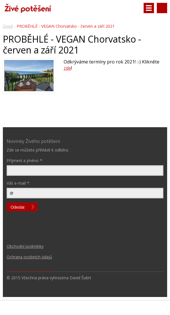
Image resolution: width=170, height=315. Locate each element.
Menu (149, 8)
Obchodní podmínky (25, 246)
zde (67, 68)
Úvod (8, 26)
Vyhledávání (162, 8)
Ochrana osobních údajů (29, 257)
